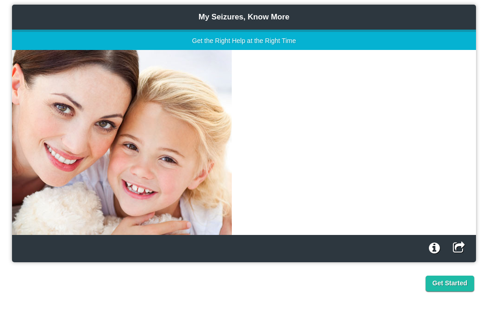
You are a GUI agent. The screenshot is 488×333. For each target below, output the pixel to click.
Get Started (450, 283)
